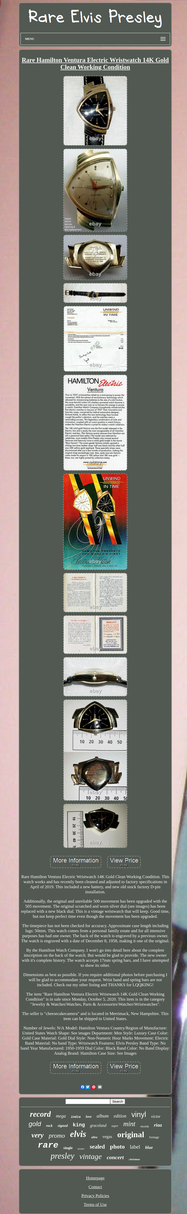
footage (154, 1137)
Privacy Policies (95, 1195)
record (40, 1114)
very (37, 1135)
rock (49, 1126)
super (114, 1126)
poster (81, 1148)
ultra (94, 1137)
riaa (158, 1125)
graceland (98, 1125)
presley (62, 1155)
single (68, 1148)
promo (57, 1135)
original (130, 1134)
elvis (78, 1134)
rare (48, 1145)
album (103, 1116)
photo (117, 1146)
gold (35, 1124)
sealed (97, 1147)
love (88, 1117)
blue (149, 1147)
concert (115, 1157)
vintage (90, 1156)
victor (155, 1116)
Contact (95, 1186)
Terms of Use (95, 1204)
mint (129, 1124)
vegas (107, 1136)
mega (61, 1116)
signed (63, 1126)
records (145, 1126)
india (76, 1117)
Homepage (95, 1178)
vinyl (138, 1114)
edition (120, 1116)
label (135, 1147)
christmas (134, 1159)
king (79, 1125)
